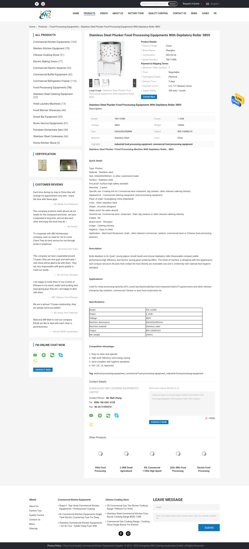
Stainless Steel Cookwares (48, 136)
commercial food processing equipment (145, 373)
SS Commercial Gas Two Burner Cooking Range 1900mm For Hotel (127, 507)
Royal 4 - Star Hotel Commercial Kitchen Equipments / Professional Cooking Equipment (79, 507)
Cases (205, 13)
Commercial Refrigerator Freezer (51, 81)
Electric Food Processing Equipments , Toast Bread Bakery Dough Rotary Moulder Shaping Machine (203, 469)
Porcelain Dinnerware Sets (48, 129)
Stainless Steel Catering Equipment (53, 94)
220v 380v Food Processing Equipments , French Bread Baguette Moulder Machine (178, 469)
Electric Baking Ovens (45, 61)
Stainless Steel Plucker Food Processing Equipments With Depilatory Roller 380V (111, 93)
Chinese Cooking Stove (46, 54)
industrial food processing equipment (184, 373)
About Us (117, 13)
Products (89, 13)
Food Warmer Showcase (47, 110)
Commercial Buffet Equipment (50, 74)
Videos (104, 13)
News (194, 13)
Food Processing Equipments (64, 26)
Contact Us (179, 13)
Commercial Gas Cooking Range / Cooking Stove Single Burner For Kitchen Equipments (128, 523)
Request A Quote (191, 3)
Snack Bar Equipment (45, 116)
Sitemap (33, 528)
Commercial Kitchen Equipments (51, 41)
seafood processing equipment (109, 373)
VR (215, 13)
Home (76, 13)
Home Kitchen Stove (44, 142)
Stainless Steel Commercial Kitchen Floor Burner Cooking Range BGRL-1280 (127, 515)
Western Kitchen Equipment (48, 48)
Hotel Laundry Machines (47, 103)
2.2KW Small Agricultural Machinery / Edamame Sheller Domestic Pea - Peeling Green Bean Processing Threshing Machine (126, 469)
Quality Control (158, 13)
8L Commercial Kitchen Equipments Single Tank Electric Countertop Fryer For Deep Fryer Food (80, 516)
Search (173, 4)
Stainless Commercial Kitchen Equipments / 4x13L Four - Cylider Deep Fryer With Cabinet (80, 524)
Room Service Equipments (48, 123)
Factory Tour (136, 13)
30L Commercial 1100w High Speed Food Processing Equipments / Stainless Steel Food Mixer (152, 469)
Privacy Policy (54, 545)
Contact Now (149, 97)
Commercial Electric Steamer (49, 67)
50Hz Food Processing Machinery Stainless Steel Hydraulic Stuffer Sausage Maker (100, 469)
